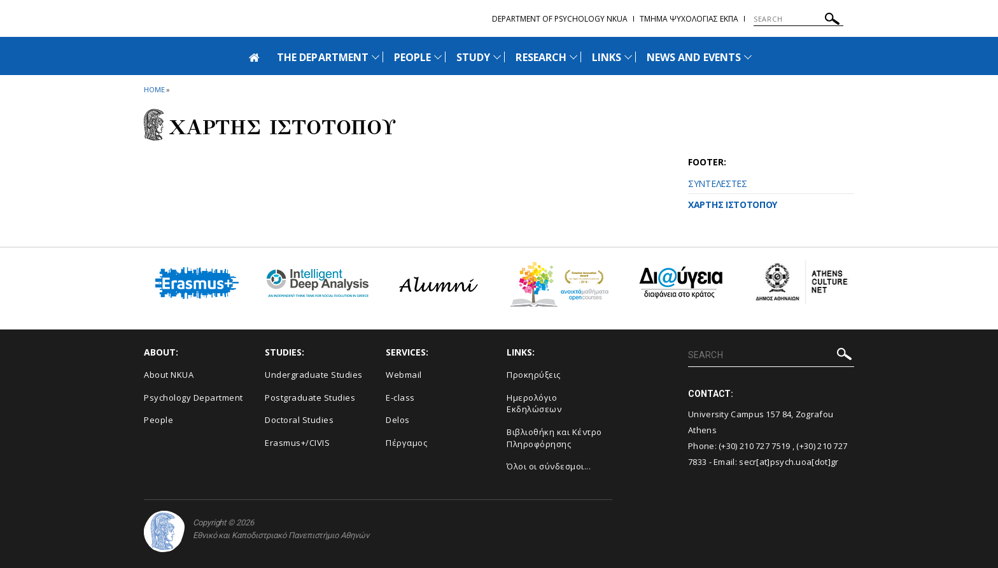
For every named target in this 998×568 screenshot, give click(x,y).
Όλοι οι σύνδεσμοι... (549, 466)
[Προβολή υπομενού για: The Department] (376, 57)
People (158, 420)
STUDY (473, 57)
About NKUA (168, 374)
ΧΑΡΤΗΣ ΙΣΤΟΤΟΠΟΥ (732, 204)
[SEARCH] (798, 19)
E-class (400, 397)
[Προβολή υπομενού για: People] (438, 57)
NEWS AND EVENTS (694, 57)
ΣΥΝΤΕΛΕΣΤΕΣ (717, 183)
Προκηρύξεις (534, 374)
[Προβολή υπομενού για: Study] (497, 57)
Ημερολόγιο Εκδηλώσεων (534, 403)
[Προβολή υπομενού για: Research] (573, 57)
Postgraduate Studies (310, 397)
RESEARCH (541, 57)
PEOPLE (412, 57)
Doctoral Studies (299, 420)
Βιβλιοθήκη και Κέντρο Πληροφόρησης (554, 438)
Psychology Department (193, 397)
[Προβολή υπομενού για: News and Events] (748, 57)
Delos (398, 420)
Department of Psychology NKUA (560, 18)
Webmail (404, 374)
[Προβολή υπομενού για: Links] (628, 57)
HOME (154, 89)
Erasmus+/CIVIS (297, 442)
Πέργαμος (406, 442)
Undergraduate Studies (314, 374)
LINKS (606, 57)
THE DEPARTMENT (323, 57)
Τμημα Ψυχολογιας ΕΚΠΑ (689, 18)
